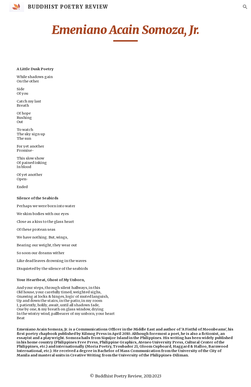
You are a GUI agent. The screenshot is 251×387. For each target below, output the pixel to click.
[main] (126, 32)
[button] (245, 7)
